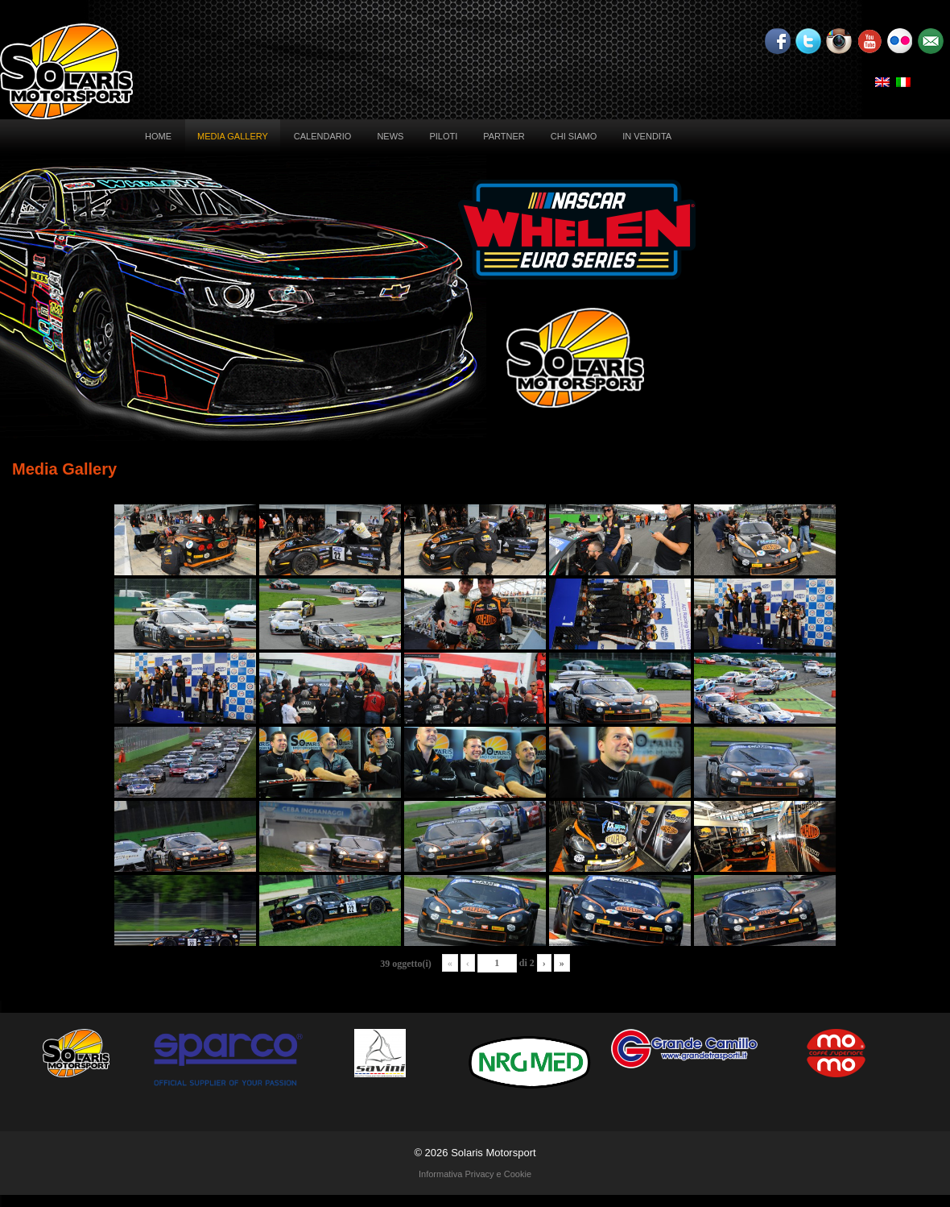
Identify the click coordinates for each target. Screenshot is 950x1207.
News (390, 136)
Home (158, 136)
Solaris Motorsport (493, 1153)
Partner (504, 136)
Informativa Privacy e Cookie (475, 1174)
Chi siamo (574, 136)
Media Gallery (232, 136)
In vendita (646, 136)
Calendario (323, 136)
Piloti (443, 136)
